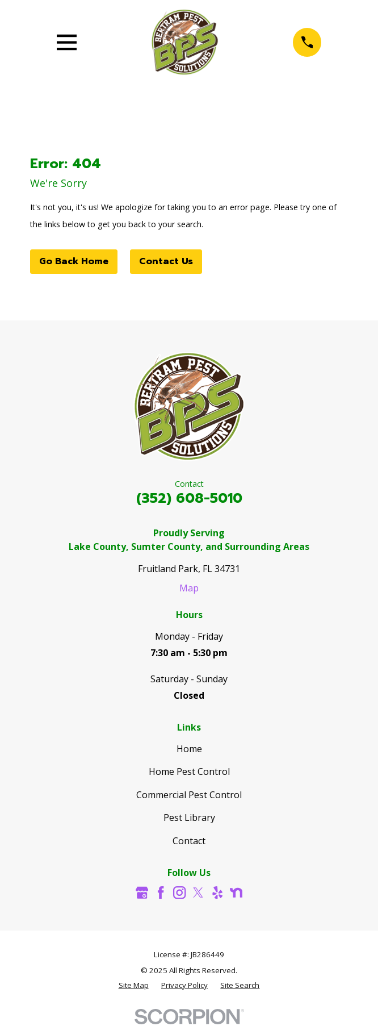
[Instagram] (179, 892)
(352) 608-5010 (189, 498)
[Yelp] (217, 892)
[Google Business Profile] (142, 892)
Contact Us (166, 261)
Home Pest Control (189, 771)
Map (189, 588)
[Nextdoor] (236, 892)
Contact (189, 841)
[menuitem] (134, 985)
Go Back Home (73, 261)
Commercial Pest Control (189, 795)
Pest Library (189, 817)
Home (189, 749)
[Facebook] (160, 892)
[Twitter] (198, 892)
